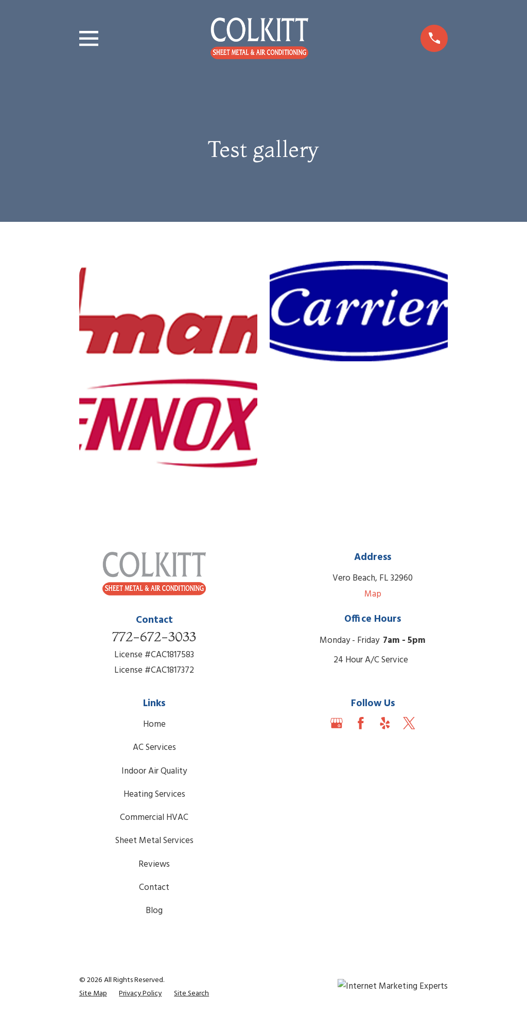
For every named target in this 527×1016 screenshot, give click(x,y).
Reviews (154, 864)
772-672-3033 (154, 636)
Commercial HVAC (154, 818)
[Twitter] (409, 723)
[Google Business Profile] (336, 723)
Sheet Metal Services (154, 841)
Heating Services (154, 794)
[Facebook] (361, 723)
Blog (154, 911)
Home (154, 724)
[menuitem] (93, 994)
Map (372, 594)
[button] (168, 311)
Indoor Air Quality (154, 771)
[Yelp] (385, 723)
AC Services (154, 748)
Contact (154, 888)
